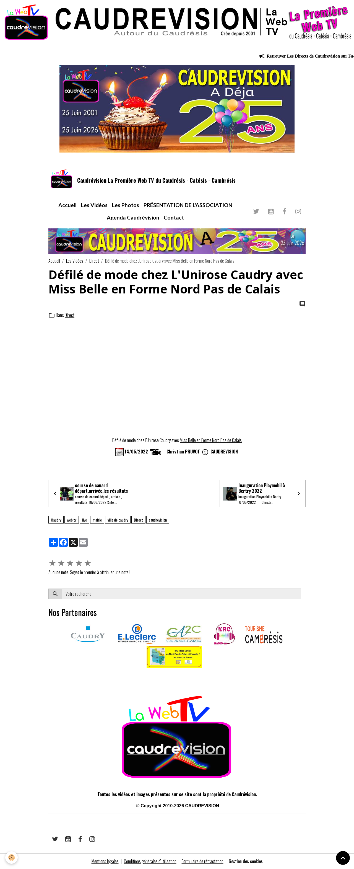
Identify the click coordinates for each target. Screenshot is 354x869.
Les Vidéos (94, 205)
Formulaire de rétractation (202, 861)
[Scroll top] (343, 858)
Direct (94, 260)
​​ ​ (48, 675)
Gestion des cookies (246, 861)
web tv (71, 520)
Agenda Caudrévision (133, 217)
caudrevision (158, 520)
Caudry (56, 520)
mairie (97, 520)
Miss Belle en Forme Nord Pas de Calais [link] (211, 440)
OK (303, 593)
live (84, 520)
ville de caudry (118, 520)
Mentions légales (105, 861)
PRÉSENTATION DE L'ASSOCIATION (188, 205)
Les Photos (125, 205)
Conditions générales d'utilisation (150, 861)
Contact (174, 217)
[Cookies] (12, 857)
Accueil (67, 205)
